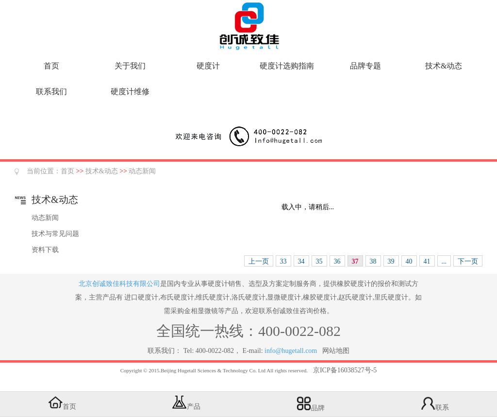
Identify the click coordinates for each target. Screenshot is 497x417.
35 (319, 261)
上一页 (258, 261)
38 (373, 261)
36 (337, 261)
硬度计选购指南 (287, 66)
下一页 (468, 261)
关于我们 (130, 66)
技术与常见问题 (55, 233)
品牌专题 (365, 66)
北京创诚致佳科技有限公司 (119, 283)
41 (427, 261)
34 (301, 261)
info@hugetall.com (291, 350)
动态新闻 (142, 171)
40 (409, 261)
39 (391, 261)
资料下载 (45, 249)
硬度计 (208, 66)
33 (283, 261)
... (444, 261)
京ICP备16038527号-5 (345, 370)
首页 (51, 66)
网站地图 (335, 350)
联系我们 (51, 91)
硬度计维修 (130, 91)
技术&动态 (443, 66)
